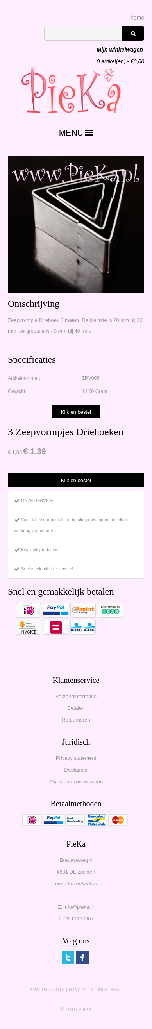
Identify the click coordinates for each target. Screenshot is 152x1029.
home (137, 17)
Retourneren (76, 720)
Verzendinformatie (76, 696)
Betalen (75, 708)
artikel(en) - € (120, 50)
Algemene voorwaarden (76, 781)
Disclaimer (76, 770)
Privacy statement (76, 758)
